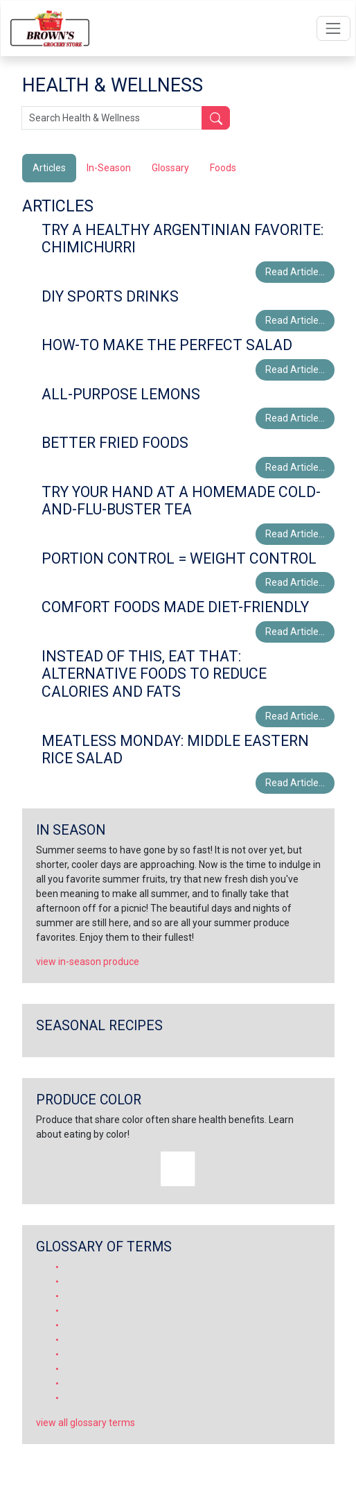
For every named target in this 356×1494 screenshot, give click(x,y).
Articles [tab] (49, 167)
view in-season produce (87, 961)
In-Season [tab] (109, 167)
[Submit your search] (216, 118)
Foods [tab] (223, 167)
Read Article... (295, 271)
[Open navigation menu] (333, 28)
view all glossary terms (85, 1422)
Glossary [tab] (170, 167)
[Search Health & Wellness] (112, 118)
